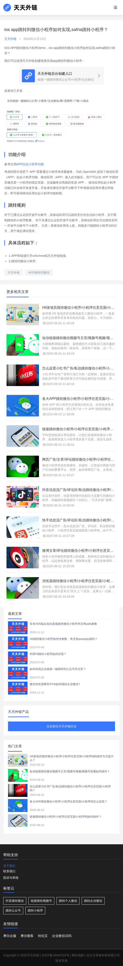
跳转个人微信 (68, 900)
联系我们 (9, 871)
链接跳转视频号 (41, 900)
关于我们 (9, 866)
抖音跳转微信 (15, 900)
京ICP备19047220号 (55, 955)
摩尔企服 (9, 936)
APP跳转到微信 (39, 272)
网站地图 (78, 955)
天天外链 (14, 272)
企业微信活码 (61, 936)
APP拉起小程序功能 (30, 164)
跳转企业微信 (93, 900)
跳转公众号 (13, 910)
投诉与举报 (10, 877)
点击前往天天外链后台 (61, 726)
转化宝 (43, 936)
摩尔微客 (27, 936)
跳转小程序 (35, 910)
